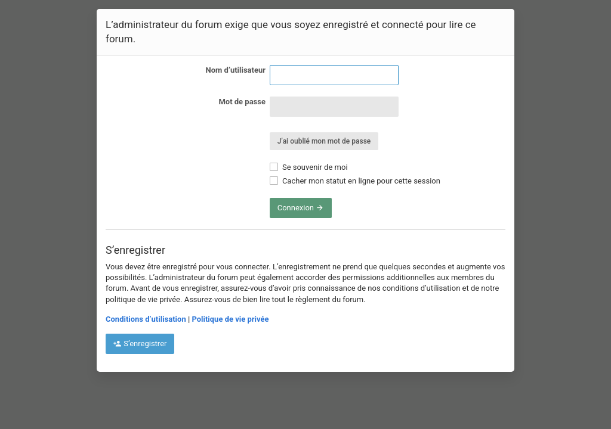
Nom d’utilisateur (236, 70)
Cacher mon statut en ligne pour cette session (355, 180)
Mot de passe (242, 101)
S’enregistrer (139, 343)
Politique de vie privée (230, 319)
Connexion (301, 207)
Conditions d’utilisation (146, 319)
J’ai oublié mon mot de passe (324, 141)
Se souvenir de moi (309, 167)
